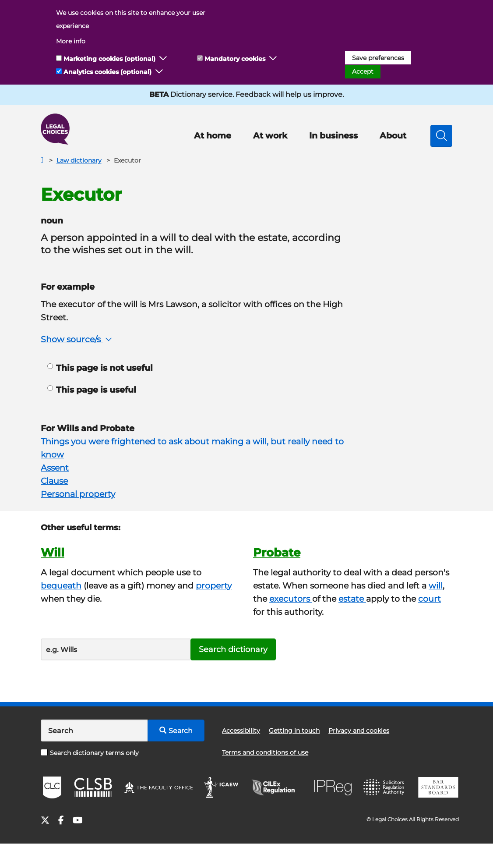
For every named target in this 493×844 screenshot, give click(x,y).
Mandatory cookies (234, 59)
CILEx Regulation (277, 787)
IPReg (333, 787)
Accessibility (241, 730)
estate (352, 599)
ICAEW (221, 787)
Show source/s (77, 339)
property (214, 586)
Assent (55, 468)
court (429, 599)
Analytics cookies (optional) (107, 72)
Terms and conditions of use (265, 752)
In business (333, 136)
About (393, 136)
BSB (438, 787)
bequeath (61, 586)
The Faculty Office (158, 787)
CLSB (92, 787)
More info (70, 41)
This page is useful (91, 390)
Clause (54, 481)
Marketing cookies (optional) (109, 59)
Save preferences (378, 58)
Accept (362, 71)
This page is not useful (100, 368)
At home (212, 136)
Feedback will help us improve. (290, 94)
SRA (385, 787)
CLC (52, 787)
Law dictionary (79, 160)
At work (270, 136)
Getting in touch (294, 730)
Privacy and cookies (358, 730)
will (436, 586)
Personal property (78, 494)
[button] (163, 58)
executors (290, 599)
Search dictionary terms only (90, 753)
